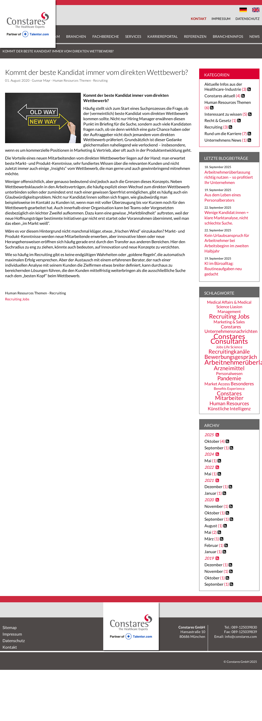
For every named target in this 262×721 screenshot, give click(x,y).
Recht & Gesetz (217, 120)
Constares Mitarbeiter (229, 395)
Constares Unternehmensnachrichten (230, 328)
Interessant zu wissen (223, 114)
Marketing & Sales (229, 322)
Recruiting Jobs (229, 316)
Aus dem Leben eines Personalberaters (222, 197)
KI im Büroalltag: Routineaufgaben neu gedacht (223, 268)
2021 (209, 480)
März (212, 538)
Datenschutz (247, 19)
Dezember (216, 486)
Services (133, 36)
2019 (209, 558)
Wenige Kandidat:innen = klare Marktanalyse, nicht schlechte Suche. (226, 217)
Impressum (221, 19)
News (254, 36)
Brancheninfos (228, 36)
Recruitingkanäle (229, 351)
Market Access (217, 384)
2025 (209, 434)
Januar (213, 493)
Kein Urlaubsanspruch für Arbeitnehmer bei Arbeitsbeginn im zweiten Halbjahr (226, 243)
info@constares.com (241, 636)
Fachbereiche (105, 36)
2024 (209, 454)
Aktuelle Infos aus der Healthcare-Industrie (223, 87)
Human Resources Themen (72, 80)
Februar (214, 545)
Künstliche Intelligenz (229, 408)
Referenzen (195, 36)
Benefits (220, 388)
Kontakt (198, 19)
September (217, 447)
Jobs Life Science (229, 347)
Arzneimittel (229, 368)
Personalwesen (229, 373)
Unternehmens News (222, 140)
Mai (211, 460)
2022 (209, 467)
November (216, 506)
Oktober (215, 441)
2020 (209, 499)
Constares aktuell (219, 95)
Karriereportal (162, 36)
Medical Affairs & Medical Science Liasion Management (229, 307)
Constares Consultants (229, 338)
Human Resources (229, 403)
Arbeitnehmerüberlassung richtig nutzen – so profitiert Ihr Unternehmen (228, 177)
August (213, 525)
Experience (236, 388)
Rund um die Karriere (222, 133)
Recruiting (100, 80)
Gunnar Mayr (41, 80)
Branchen (76, 36)
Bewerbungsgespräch (230, 357)
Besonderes (242, 383)
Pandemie (229, 378)
